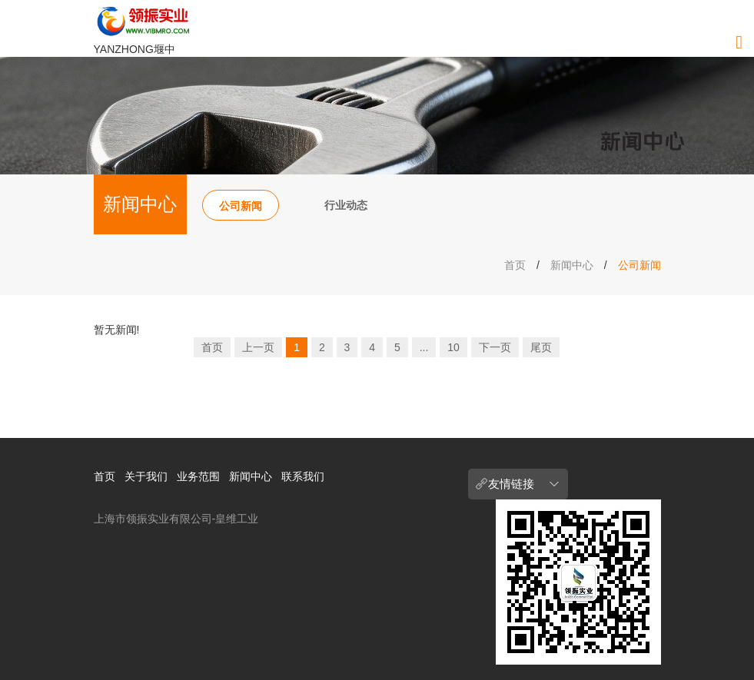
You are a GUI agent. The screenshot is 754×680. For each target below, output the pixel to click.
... (424, 347)
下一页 (495, 347)
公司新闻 (240, 206)
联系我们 (302, 476)
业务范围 (198, 476)
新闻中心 (571, 265)
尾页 (541, 347)
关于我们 (146, 476)
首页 (515, 265)
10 (453, 347)
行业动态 (345, 205)
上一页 (258, 347)
